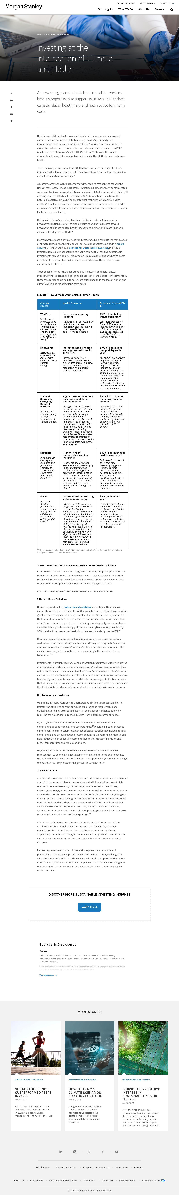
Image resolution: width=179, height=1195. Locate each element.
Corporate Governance (96, 1167)
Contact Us (19, 1180)
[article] (89, 578)
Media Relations (147, 4)
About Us (143, 9)
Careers (159, 9)
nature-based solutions (77, 607)
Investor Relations (126, 4)
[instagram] (75, 1152)
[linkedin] (61, 1152)
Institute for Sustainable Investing (88, 247)
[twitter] (89, 1152)
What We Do (125, 9)
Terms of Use (107, 1180)
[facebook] (103, 1152)
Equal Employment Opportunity (63, 1180)
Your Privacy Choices (153, 1180)
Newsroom (122, 1167)
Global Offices (36, 1180)
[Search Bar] (171, 9)
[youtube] (117, 1152)
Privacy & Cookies (127, 1180)
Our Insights (105, 9)
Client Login (167, 4)
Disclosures (43, 1167)
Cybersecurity (89, 1180)
